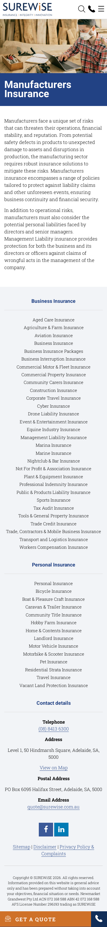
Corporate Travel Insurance (53, 398)
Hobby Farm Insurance (53, 622)
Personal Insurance (53, 583)
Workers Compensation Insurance (53, 547)
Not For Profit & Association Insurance (53, 468)
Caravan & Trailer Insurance (53, 607)
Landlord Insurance (53, 638)
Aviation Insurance (54, 335)
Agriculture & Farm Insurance (54, 327)
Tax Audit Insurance (53, 508)
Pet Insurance (53, 661)
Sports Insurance (53, 500)
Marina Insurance (53, 445)
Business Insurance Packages (53, 351)
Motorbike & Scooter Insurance (53, 654)
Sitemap (21, 847)
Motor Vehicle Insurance (53, 646)
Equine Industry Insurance (53, 429)
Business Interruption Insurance (53, 359)
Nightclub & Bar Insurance (53, 461)
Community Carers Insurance (53, 382)
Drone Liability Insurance (53, 414)
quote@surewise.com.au (53, 807)
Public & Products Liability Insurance (53, 492)
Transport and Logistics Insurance (53, 539)
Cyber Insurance (53, 406)
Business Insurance (53, 343)
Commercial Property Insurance (53, 374)
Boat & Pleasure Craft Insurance (53, 599)
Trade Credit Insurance (53, 523)
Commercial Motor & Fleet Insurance (53, 367)
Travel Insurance (53, 677)
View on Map (54, 767)
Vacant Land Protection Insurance (53, 685)
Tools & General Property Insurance (53, 515)
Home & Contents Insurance (54, 630)
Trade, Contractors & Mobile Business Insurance (53, 531)
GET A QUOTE (28, 919)
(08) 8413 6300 (54, 729)
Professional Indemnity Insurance (53, 484)
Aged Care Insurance (53, 320)
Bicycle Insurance (54, 591)
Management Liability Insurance (54, 437)
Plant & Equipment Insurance (53, 476)
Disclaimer (44, 847)
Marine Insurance (53, 453)
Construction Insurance (53, 390)
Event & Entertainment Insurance (54, 422)
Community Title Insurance (54, 615)
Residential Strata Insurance (53, 669)
